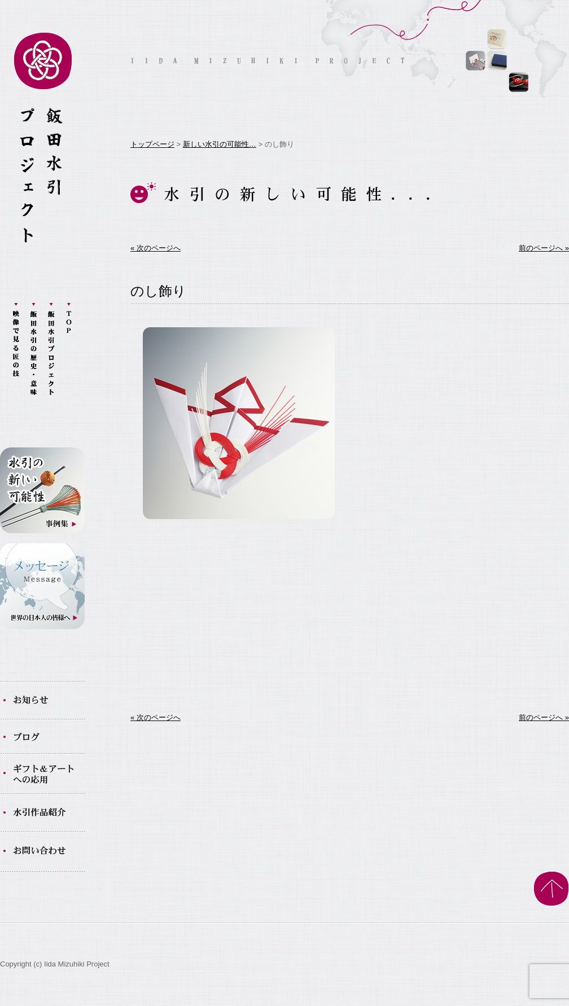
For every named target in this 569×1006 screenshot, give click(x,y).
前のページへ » (544, 248)
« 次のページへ (155, 248)
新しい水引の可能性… (219, 144)
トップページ (152, 144)
